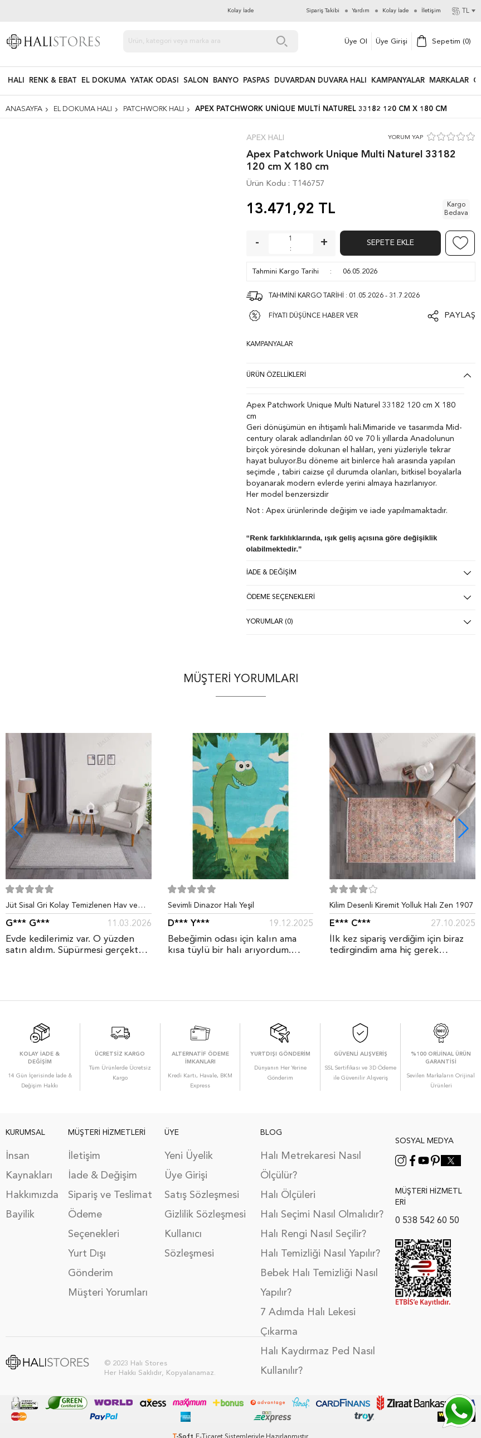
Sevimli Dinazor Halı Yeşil (211, 905)
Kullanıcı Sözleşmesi (189, 1244)
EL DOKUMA (103, 80)
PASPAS (256, 80)
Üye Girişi (391, 41)
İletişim (84, 1156)
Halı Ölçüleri (287, 1195)
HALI (16, 80)
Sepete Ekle (390, 243)
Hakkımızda (31, 1195)
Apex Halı (265, 138)
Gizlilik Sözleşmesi (205, 1215)
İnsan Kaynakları (29, 1166)
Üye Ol (355, 41)
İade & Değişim (102, 1176)
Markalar (449, 80)
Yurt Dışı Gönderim (90, 1263)
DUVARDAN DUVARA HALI (320, 80)
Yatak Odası (154, 80)
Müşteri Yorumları (108, 1293)
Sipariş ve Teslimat (110, 1195)
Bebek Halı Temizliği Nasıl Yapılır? (319, 1283)
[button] (463, 828)
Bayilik (20, 1215)
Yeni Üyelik (188, 1156)
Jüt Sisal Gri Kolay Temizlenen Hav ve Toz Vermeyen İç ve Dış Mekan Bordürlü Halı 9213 (76, 908)
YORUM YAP (405, 138)
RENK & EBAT (53, 80)
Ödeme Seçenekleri (93, 1224)
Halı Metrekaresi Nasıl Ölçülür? (310, 1166)
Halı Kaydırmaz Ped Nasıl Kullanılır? (317, 1361)
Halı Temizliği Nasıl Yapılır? (320, 1254)
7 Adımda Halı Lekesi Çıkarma (308, 1322)
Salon (195, 80)
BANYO (226, 80)
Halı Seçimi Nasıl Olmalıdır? (321, 1215)
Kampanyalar (398, 80)
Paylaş (459, 315)
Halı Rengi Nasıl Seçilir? (313, 1234)
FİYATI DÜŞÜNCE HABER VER (313, 316)
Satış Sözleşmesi (201, 1195)
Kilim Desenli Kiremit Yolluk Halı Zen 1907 (401, 905)
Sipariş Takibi (323, 10)
